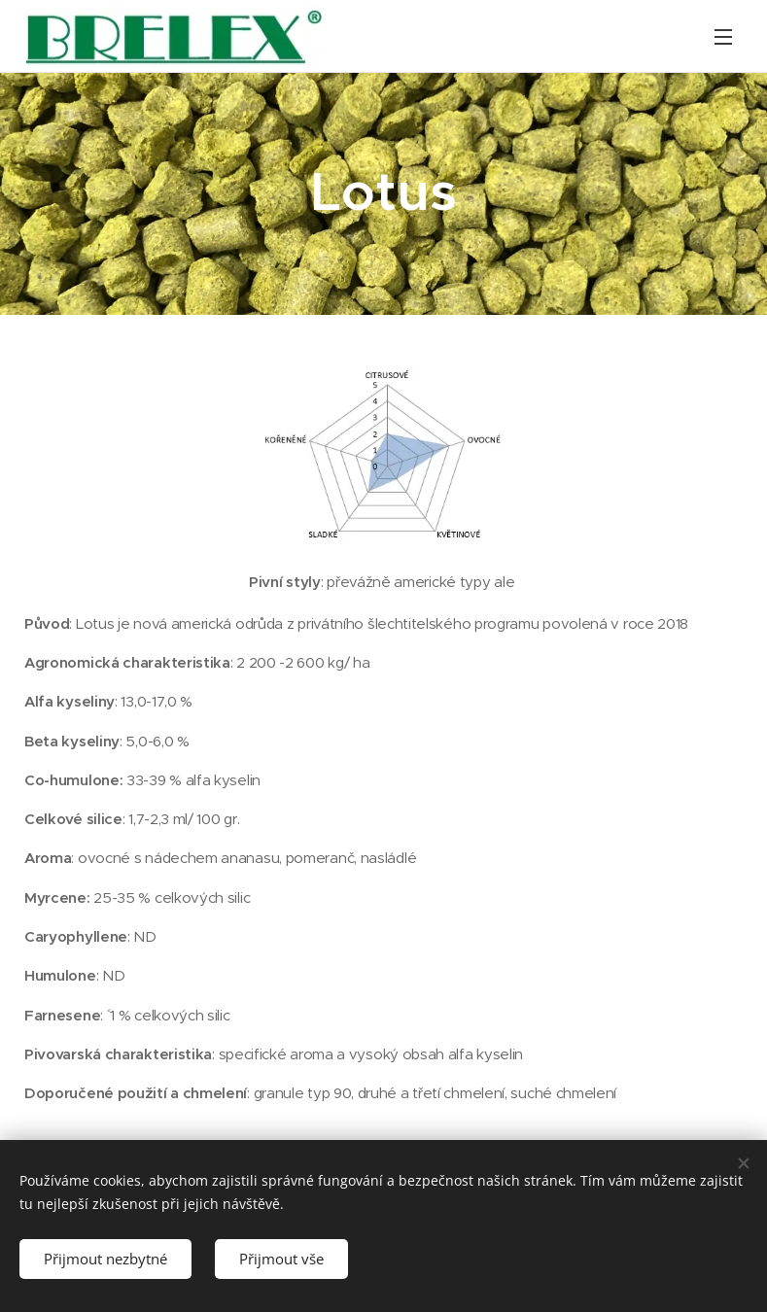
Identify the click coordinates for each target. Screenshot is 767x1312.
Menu (723, 37)
